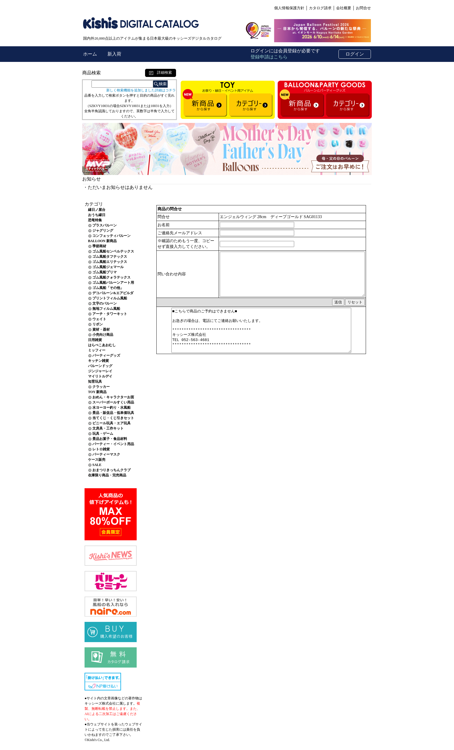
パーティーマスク (106, 454)
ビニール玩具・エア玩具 (111, 423)
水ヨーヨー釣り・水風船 (111, 408)
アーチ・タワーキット (109, 314)
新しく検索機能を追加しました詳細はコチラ (141, 90)
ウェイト (99, 319)
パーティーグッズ (106, 355)
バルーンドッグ (100, 366)
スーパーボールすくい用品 (113, 402)
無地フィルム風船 (106, 309)
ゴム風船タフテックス (109, 257)
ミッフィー (96, 350)
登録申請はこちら (269, 56)
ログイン (354, 53)
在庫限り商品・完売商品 (107, 475)
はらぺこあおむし (102, 345)
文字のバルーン (104, 303)
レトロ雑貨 (101, 449)
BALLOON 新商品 (102, 241)
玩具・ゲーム (102, 434)
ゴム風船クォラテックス (111, 277)
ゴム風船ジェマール (108, 267)
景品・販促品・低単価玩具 (113, 413)
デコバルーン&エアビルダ (112, 293)
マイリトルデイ (100, 376)
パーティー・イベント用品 (113, 444)
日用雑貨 (95, 340)
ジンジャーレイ (100, 371)
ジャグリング (102, 230)
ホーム (90, 53)
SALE (96, 465)
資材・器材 (101, 329)
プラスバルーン (104, 225)
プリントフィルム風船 (109, 298)
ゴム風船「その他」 (108, 288)
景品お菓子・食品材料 (109, 439)
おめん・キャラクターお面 (113, 397)
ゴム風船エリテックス (109, 262)
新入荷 (114, 53)
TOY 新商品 (97, 392)
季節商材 (99, 246)
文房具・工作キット (108, 428)
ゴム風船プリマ (104, 272)
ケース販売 (96, 460)
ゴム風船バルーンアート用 (113, 283)
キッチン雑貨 (98, 361)
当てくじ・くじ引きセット (113, 418)
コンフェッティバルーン (111, 236)
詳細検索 (160, 72)
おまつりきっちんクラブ (111, 470)
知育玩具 (95, 381)
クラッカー (101, 387)
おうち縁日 (96, 215)
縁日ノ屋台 (96, 210)
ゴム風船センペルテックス (113, 251)
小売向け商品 (102, 335)
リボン (97, 324)
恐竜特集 (95, 220)
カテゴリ (94, 204)
